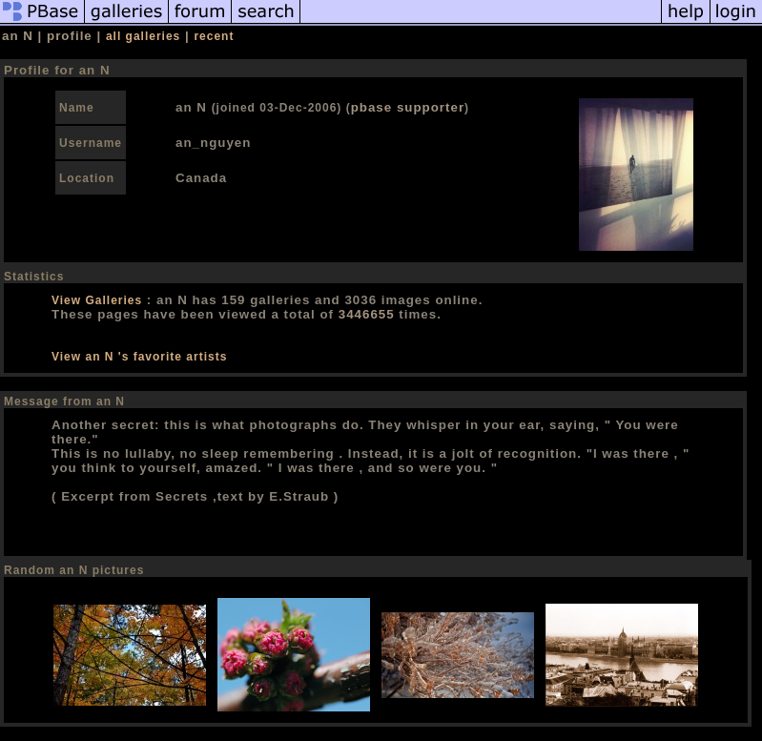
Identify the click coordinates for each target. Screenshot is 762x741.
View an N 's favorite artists (139, 356)
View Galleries (96, 300)
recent (214, 36)
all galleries (143, 36)
